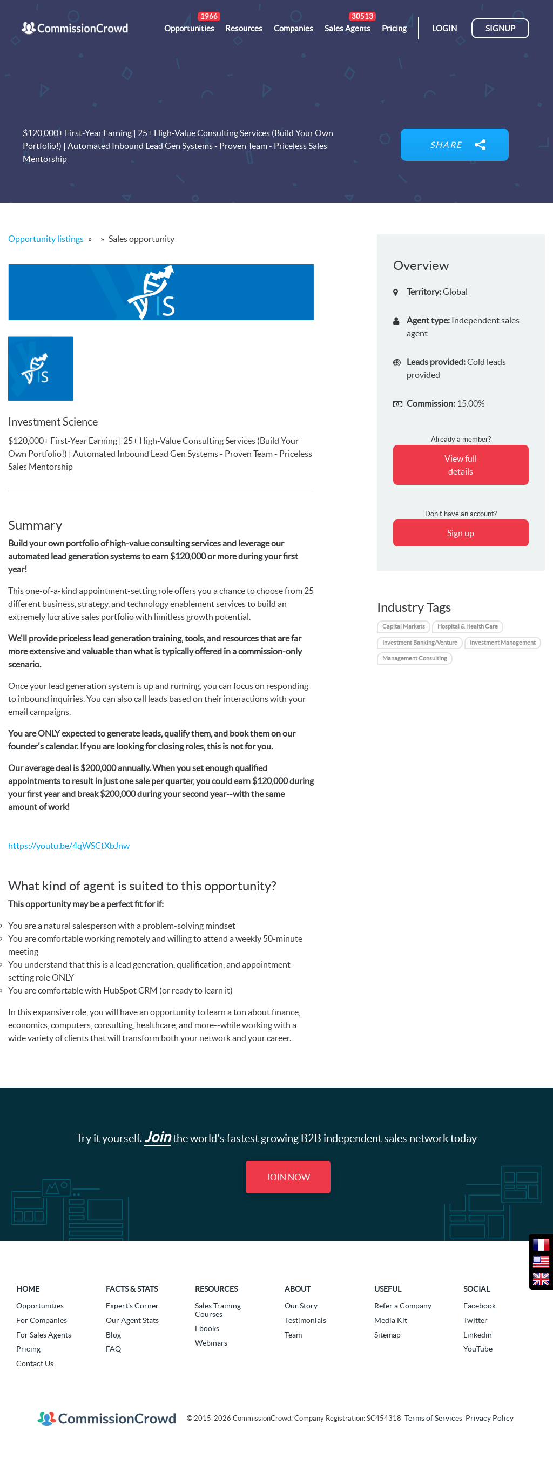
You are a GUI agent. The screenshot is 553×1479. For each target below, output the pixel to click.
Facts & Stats (132, 1289)
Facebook (479, 1305)
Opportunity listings (46, 239)
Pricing (28, 1349)
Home (27, 1289)
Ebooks (207, 1328)
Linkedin (477, 1335)
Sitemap (387, 1335)
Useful (387, 1289)
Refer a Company (402, 1305)
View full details (460, 465)
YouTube (478, 1349)
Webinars (211, 1343)
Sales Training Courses (218, 1309)
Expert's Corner (132, 1305)
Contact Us (34, 1363)
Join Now (288, 1177)
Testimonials (305, 1320)
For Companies (41, 1320)
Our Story (301, 1305)
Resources (216, 1289)
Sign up (460, 533)
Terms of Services (433, 1418)
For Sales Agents (43, 1335)
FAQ (113, 1349)
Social (476, 1289)
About (298, 1289)
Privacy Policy (490, 1418)
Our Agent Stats (132, 1320)
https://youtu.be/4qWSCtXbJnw (69, 845)
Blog (113, 1335)
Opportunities (40, 1305)
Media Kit (390, 1320)
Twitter (475, 1320)
